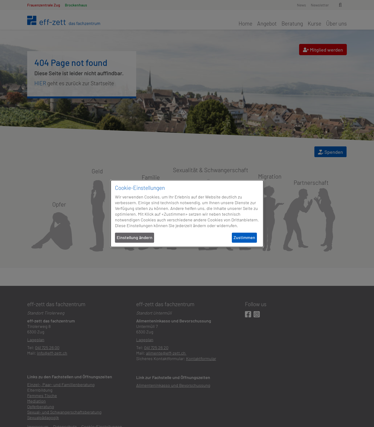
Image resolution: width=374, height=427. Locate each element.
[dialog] (187, 213)
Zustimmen (244, 237)
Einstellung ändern (134, 237)
